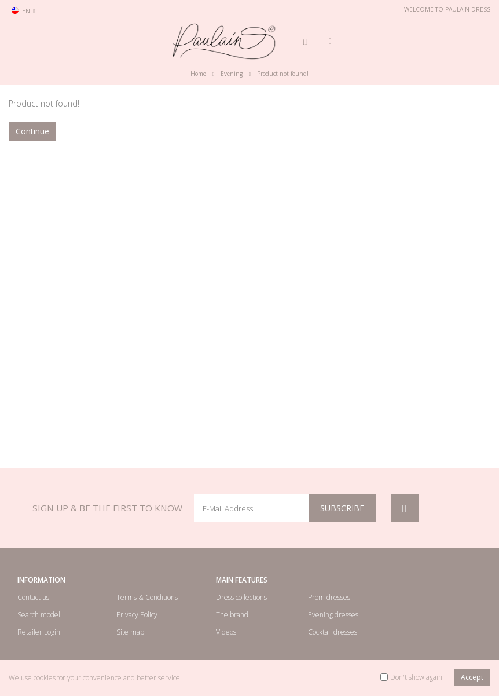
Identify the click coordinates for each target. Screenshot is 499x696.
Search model (38, 615)
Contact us (33, 597)
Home (198, 73)
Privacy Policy (136, 615)
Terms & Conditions (147, 597)
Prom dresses (329, 597)
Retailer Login (38, 632)
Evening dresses (333, 615)
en (23, 11)
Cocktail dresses (332, 632)
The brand (232, 615)
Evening (232, 73)
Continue (32, 131)
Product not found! (283, 73)
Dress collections (241, 597)
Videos (226, 632)
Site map (130, 632)
